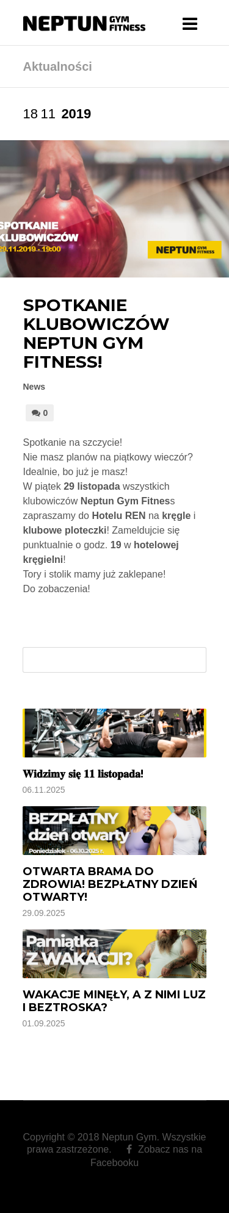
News (34, 387)
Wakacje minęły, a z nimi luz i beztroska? (114, 1001)
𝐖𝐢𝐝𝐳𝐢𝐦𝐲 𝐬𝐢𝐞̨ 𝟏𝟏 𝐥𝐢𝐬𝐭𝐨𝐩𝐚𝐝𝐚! (83, 774)
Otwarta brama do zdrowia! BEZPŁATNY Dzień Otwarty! (110, 884)
